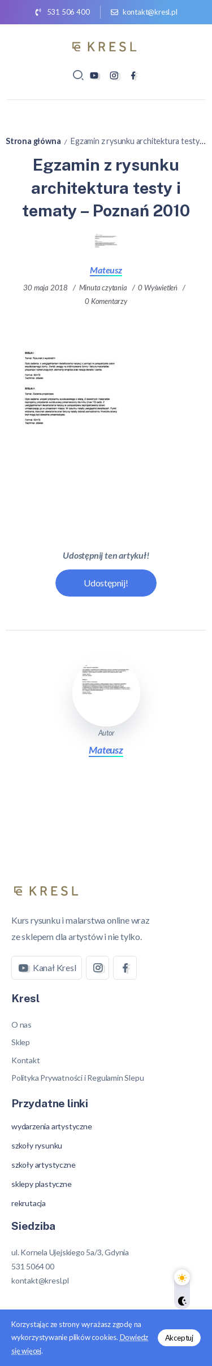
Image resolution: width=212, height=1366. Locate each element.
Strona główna (33, 141)
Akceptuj (179, 1337)
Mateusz (106, 269)
